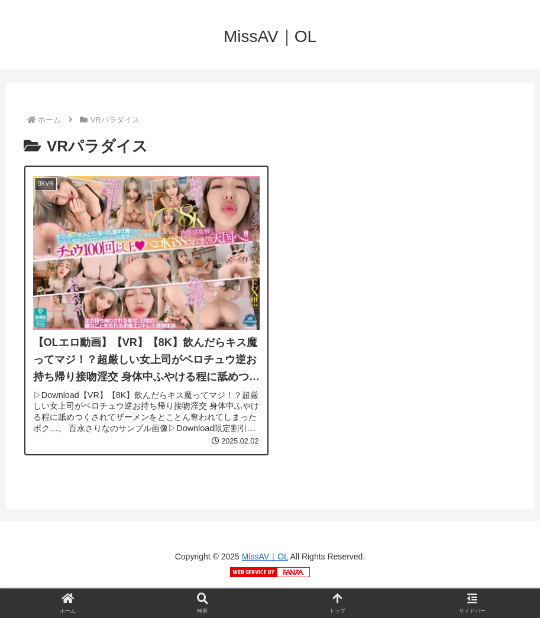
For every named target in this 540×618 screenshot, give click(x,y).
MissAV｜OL (265, 556)
